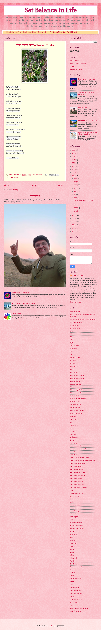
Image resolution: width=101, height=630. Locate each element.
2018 (74, 176)
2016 (74, 218)
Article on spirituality (76, 390)
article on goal (74, 372)
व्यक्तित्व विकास (74, 345)
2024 (74, 156)
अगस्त (76, 188)
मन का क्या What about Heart (87, 121)
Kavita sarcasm (75, 505)
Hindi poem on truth (76, 478)
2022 (74, 163)
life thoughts (74, 517)
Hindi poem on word (76, 481)
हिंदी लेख (72, 363)
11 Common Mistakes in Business (23, 303)
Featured (73, 431)
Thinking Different (76, 593)
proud (72, 549)
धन (71, 334)
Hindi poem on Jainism (77, 464)
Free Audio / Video (76, 69)
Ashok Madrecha (78, 275)
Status (72, 575)
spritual (72, 573)
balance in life (74, 396)
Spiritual (72, 570)
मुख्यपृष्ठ (34, 185)
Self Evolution (74, 564)
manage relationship (76, 525)
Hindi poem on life (76, 466)
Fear (71, 428)
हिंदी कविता (73, 360)
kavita (72, 502)
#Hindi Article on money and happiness (83, 319)
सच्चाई (72, 351)
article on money (75, 384)
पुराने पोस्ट (62, 185)
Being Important (75, 407)
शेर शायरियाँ (73, 348)
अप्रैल (75, 198)
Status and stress (76, 578)
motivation (73, 534)
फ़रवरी (76, 208)
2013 (74, 228)
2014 (74, 225)
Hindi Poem (14, 178)
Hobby (72, 490)
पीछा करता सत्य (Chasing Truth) (35, 45)
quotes (72, 552)
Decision (73, 419)
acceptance (74, 366)
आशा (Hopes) (74, 325)
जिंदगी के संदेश (35, 196)
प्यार (71, 340)
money (72, 531)
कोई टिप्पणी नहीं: (38, 175)
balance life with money (77, 399)
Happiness (73, 443)
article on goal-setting (77, 375)
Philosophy (73, 543)
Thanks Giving (74, 587)
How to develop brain (77, 493)
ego (71, 422)
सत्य (71, 354)
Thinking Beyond (75, 590)
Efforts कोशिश (16, 314)
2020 (74, 169)
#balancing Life (75, 311)
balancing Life (74, 402)
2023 (74, 160)
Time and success (76, 599)
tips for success (75, 602)
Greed (72, 440)
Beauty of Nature (75, 404)
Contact (72, 66)
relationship (74, 558)
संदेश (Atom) (14, 190)
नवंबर (75, 178)
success (72, 584)
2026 (74, 150)
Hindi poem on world (77, 484)
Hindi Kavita (74, 452)
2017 (74, 215)
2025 (74, 153)
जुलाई (76, 191)
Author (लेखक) (74, 60)
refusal (72, 555)
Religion (72, 561)
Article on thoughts (76, 393)
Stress (72, 581)
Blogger (53, 626)
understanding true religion (79, 608)
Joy (71, 499)
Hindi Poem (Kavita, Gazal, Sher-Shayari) (26, 32)
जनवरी (76, 211)
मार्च (75, 205)
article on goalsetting (77, 378)
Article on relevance (76, 387)
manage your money (77, 528)
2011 (74, 231)
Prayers (72, 546)
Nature (72, 537)
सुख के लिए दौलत (75, 357)
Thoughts (73, 596)
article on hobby (75, 381)
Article (72, 369)
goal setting (74, 437)
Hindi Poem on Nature (77, 472)
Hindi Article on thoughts (78, 446)
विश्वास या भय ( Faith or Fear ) (21, 293)
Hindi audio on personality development (83, 449)
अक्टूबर (76, 182)
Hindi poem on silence (77, 475)
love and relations (76, 523)
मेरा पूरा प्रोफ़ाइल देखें (75, 302)
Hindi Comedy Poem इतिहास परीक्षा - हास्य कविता (87, 133)
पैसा (71, 337)
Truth (71, 605)
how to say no (74, 496)
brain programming (76, 413)
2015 (74, 222)
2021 (74, 166)
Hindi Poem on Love (76, 469)
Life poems (73, 514)
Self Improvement (76, 567)
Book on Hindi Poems (77, 410)
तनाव (71, 331)
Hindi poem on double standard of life (82, 461)
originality (73, 540)
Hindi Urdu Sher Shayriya (78, 487)
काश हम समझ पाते (75, 328)
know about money (76, 508)
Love (71, 520)
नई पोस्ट (7, 185)
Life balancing (74, 511)
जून (75, 194)
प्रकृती (71, 343)
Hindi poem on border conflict (79, 458)
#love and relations (76, 322)
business (73, 416)
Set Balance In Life (50, 10)
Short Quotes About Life (78, 63)
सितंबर (76, 185)
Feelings (73, 434)
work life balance (75, 611)
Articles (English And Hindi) (64, 32)
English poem (74, 425)
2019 (74, 172)
